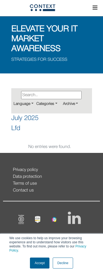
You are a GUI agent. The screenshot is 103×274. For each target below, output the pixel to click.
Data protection (27, 177)
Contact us (23, 190)
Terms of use (25, 183)
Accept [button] (40, 263)
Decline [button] (62, 263)
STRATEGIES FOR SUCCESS (39, 60)
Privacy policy (25, 170)
